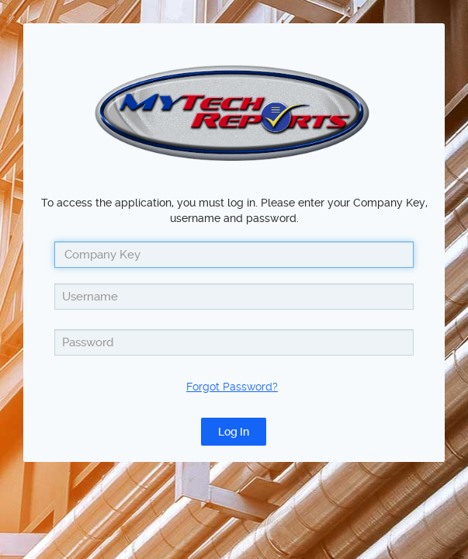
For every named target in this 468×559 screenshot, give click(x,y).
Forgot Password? (232, 386)
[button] (233, 432)
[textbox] (234, 296)
